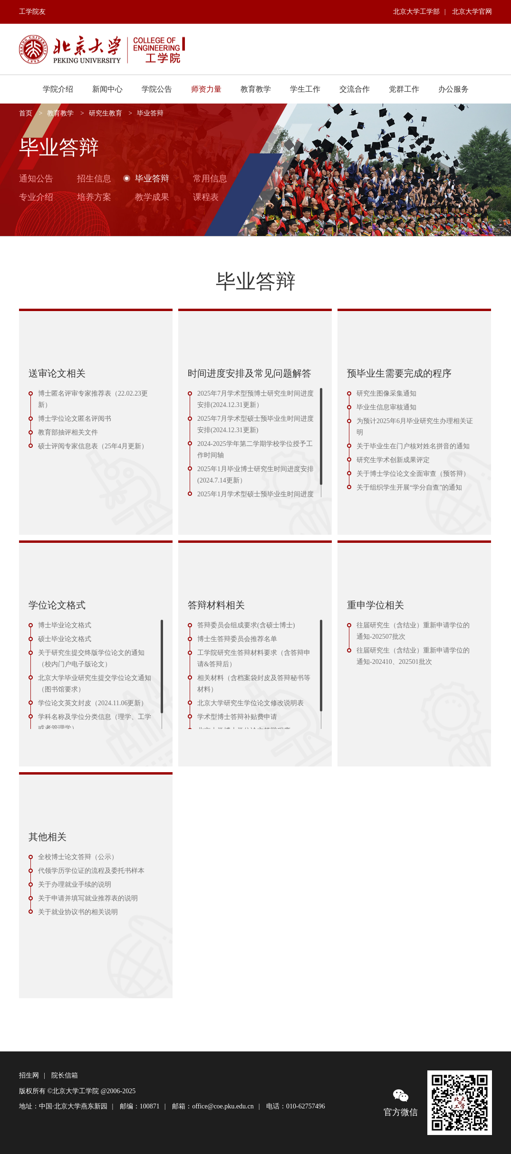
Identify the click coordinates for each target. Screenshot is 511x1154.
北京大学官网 (472, 11)
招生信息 (94, 178)
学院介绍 (58, 89)
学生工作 (305, 89)
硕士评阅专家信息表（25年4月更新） (93, 446)
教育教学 (256, 89)
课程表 (206, 196)
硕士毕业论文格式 (64, 639)
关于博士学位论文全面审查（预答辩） (413, 473)
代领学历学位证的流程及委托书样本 (91, 870)
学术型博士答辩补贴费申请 (237, 716)
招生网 (29, 1075)
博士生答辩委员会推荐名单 (237, 639)
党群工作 (404, 89)
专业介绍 (36, 196)
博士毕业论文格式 (64, 625)
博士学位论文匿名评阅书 (74, 418)
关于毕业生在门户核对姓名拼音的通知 (413, 446)
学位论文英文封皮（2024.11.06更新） (92, 703)
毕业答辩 (150, 113)
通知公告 (36, 178)
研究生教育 (105, 113)
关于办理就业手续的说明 (74, 884)
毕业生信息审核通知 (386, 407)
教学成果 (152, 196)
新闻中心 (107, 89)
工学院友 (32, 11)
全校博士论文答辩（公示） (78, 857)
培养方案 (94, 196)
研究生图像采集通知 (386, 393)
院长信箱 (64, 1075)
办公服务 (453, 89)
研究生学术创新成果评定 (393, 459)
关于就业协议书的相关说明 (78, 912)
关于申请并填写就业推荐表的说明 (88, 898)
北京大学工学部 (416, 11)
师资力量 (206, 89)
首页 (25, 113)
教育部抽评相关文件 (68, 432)
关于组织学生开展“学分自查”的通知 (409, 487)
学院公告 (157, 89)
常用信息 (210, 178)
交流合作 (354, 89)
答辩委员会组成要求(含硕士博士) (246, 625)
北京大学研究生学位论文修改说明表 (250, 703)
